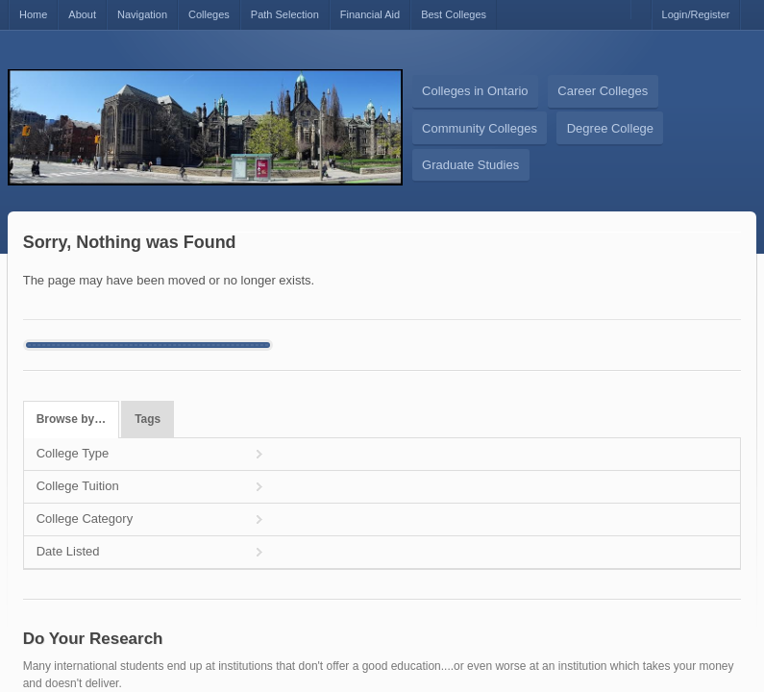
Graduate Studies (470, 165)
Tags (147, 419)
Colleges (209, 14)
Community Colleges (479, 128)
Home (33, 14)
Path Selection (285, 14)
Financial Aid (370, 14)
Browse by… (71, 419)
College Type (73, 453)
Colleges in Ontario (475, 91)
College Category (85, 518)
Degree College (610, 128)
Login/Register (696, 14)
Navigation (142, 14)
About (82, 14)
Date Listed (68, 551)
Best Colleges (453, 14)
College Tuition (78, 486)
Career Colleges (602, 91)
